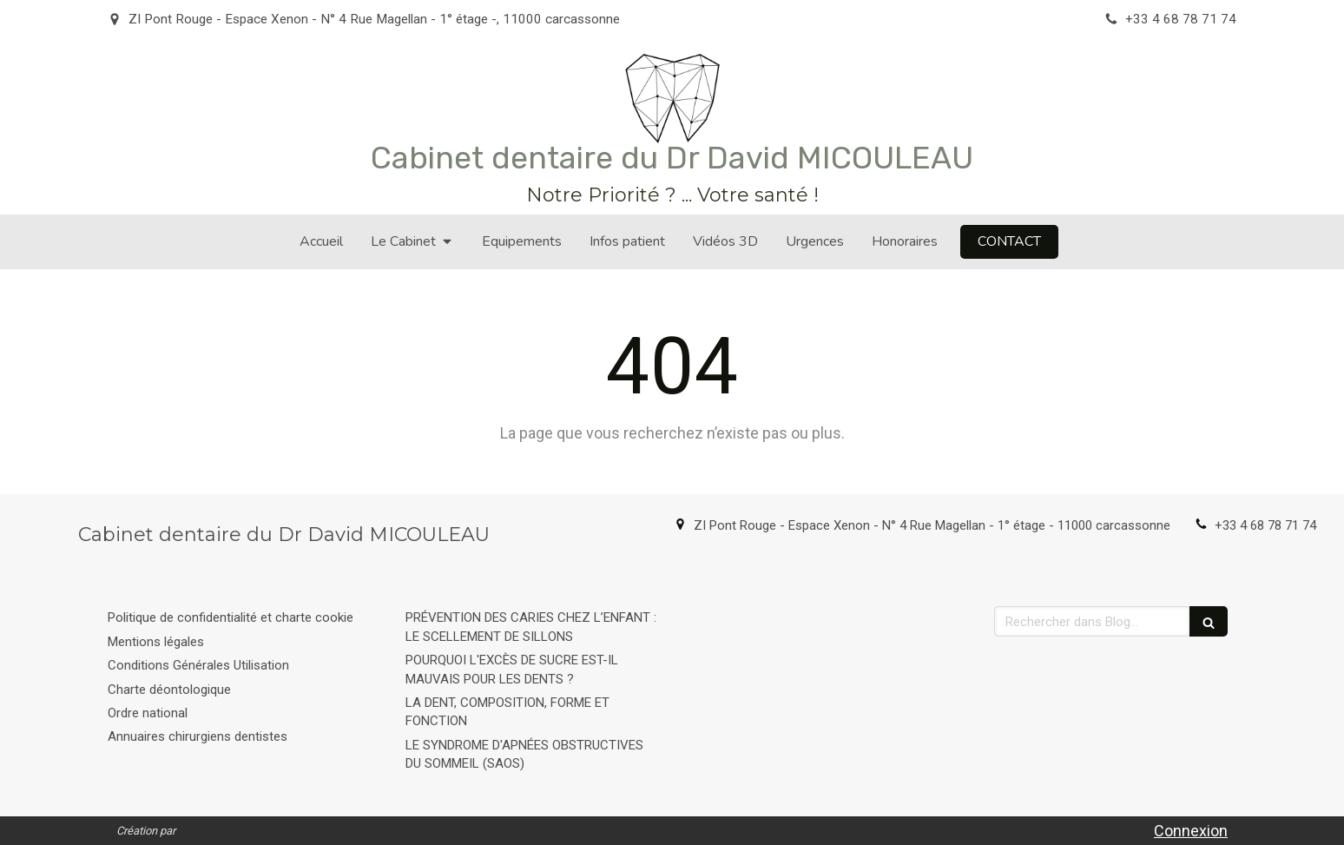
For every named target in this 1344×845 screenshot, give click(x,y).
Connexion (1191, 831)
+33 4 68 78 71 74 (1265, 525)
